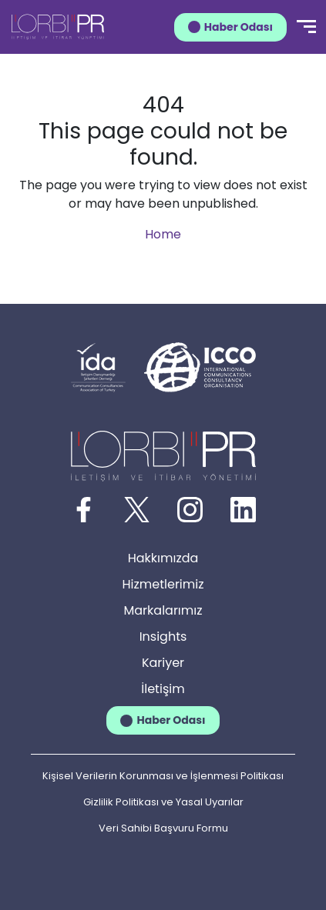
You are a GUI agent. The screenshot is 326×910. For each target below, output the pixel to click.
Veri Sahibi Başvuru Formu (163, 828)
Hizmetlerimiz (163, 584)
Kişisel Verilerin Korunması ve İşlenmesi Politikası (163, 775)
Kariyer (163, 663)
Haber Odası (238, 27)
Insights (163, 636)
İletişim (162, 689)
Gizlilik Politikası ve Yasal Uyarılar (163, 802)
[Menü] (306, 27)
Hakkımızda (163, 558)
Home (163, 234)
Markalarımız (163, 610)
